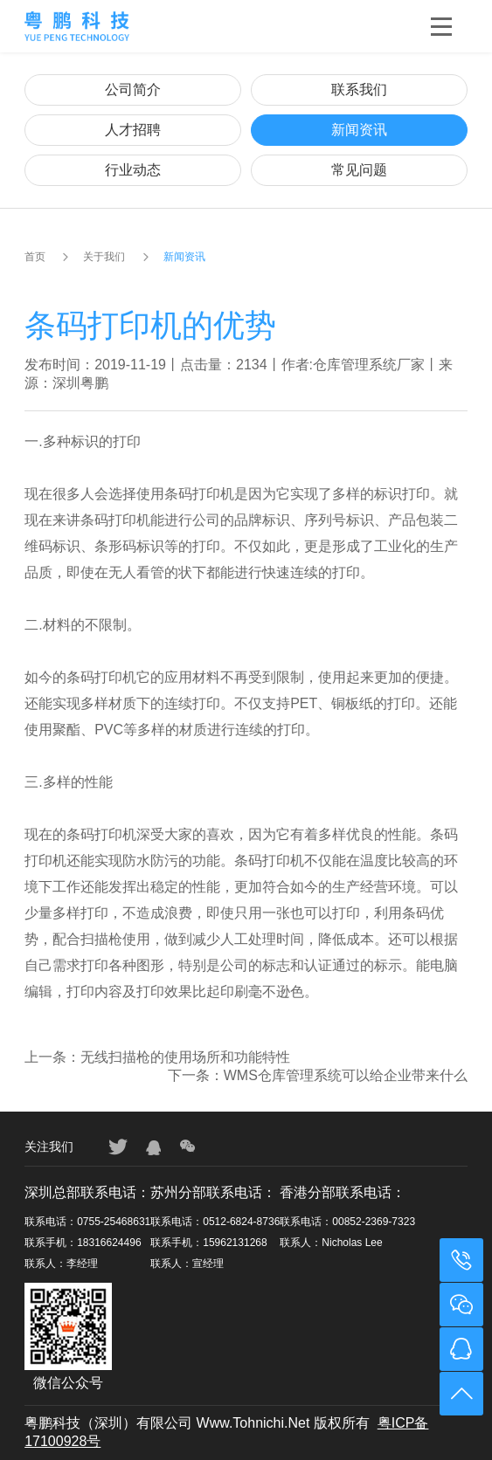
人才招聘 (133, 129)
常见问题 (359, 169)
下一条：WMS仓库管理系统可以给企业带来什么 (318, 1075)
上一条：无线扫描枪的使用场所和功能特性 (157, 1057)
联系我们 (359, 89)
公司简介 (133, 89)
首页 (34, 257)
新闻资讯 (359, 129)
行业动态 (133, 169)
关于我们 (104, 257)
